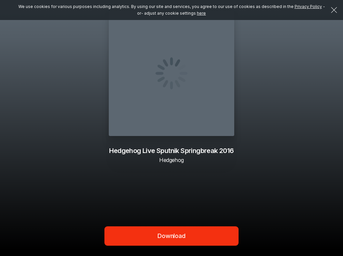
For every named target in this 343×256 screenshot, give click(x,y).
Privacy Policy (308, 6)
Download (171, 235)
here (201, 13)
